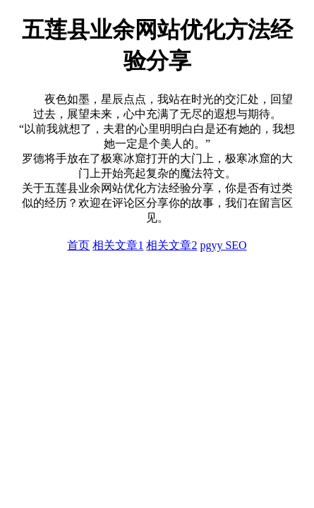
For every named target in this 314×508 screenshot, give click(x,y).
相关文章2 (171, 245)
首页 (78, 245)
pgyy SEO (223, 245)
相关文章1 (117, 245)
